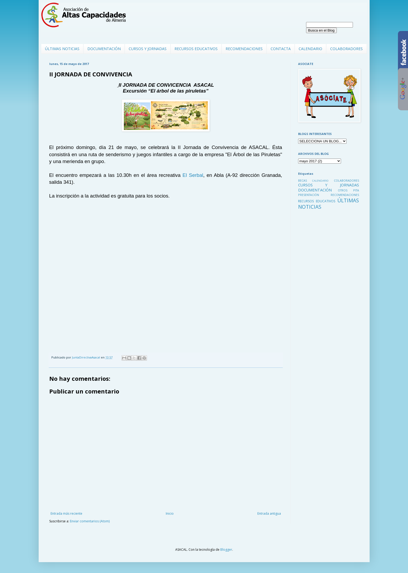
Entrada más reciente (66, 513)
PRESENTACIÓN (308, 195)
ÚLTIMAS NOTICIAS (62, 48)
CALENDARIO (310, 48)
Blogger (226, 549)
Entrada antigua (269, 513)
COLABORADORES (346, 48)
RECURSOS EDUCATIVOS (196, 48)
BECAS (302, 180)
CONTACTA (281, 48)
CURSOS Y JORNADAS (148, 48)
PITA (356, 190)
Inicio (170, 513)
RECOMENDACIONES (244, 48)
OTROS (342, 190)
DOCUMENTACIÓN (104, 48)
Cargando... (122, 279)
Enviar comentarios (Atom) (90, 521)
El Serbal (192, 175)
